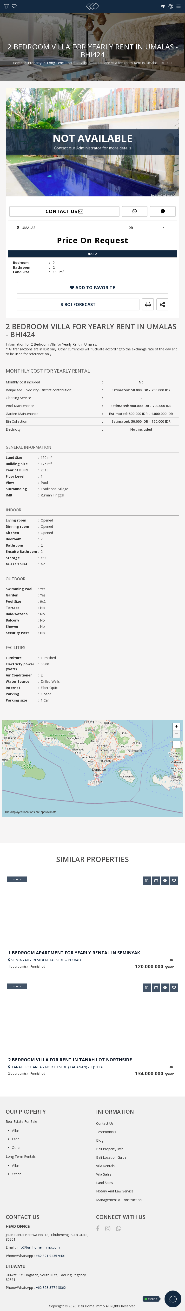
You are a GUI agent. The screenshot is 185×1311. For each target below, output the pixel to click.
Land (16, 1139)
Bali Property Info (110, 1149)
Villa (84, 62)
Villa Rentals (105, 1166)
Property (34, 62)
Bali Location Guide (111, 1157)
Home (17, 62)
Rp (163, 6)
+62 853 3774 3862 (51, 1287)
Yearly (17, 879)
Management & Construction (119, 1199)
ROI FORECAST (78, 304)
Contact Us (104, 1123)
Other (16, 1147)
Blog (99, 1140)
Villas (16, 1130)
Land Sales (104, 1182)
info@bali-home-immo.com (38, 1247)
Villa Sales (103, 1174)
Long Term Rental (61, 62)
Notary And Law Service (114, 1191)
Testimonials (106, 1132)
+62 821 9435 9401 (51, 1255)
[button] (145, 227)
